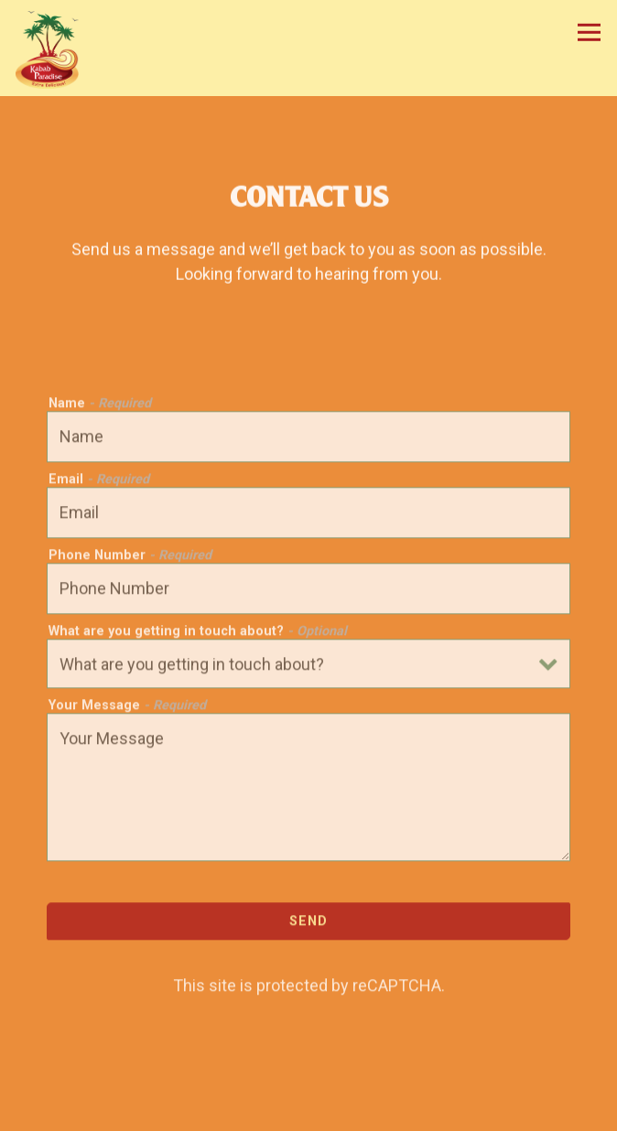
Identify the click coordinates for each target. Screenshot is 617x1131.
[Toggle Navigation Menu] (589, 32)
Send (308, 923)
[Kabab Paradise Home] (54, 48)
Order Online (308, 1111)
